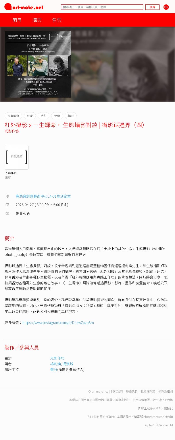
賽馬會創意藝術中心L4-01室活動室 (43, 196)
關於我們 (117, 391)
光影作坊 (12, 131)
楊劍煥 (55, 363)
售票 (57, 19)
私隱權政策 (148, 391)
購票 (37, 19)
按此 (170, 408)
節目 (17, 19)
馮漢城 (68, 363)
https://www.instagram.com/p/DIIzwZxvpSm (58, 322)
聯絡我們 (131, 391)
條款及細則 (165, 391)
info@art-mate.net (155, 416)
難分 (53, 369)
